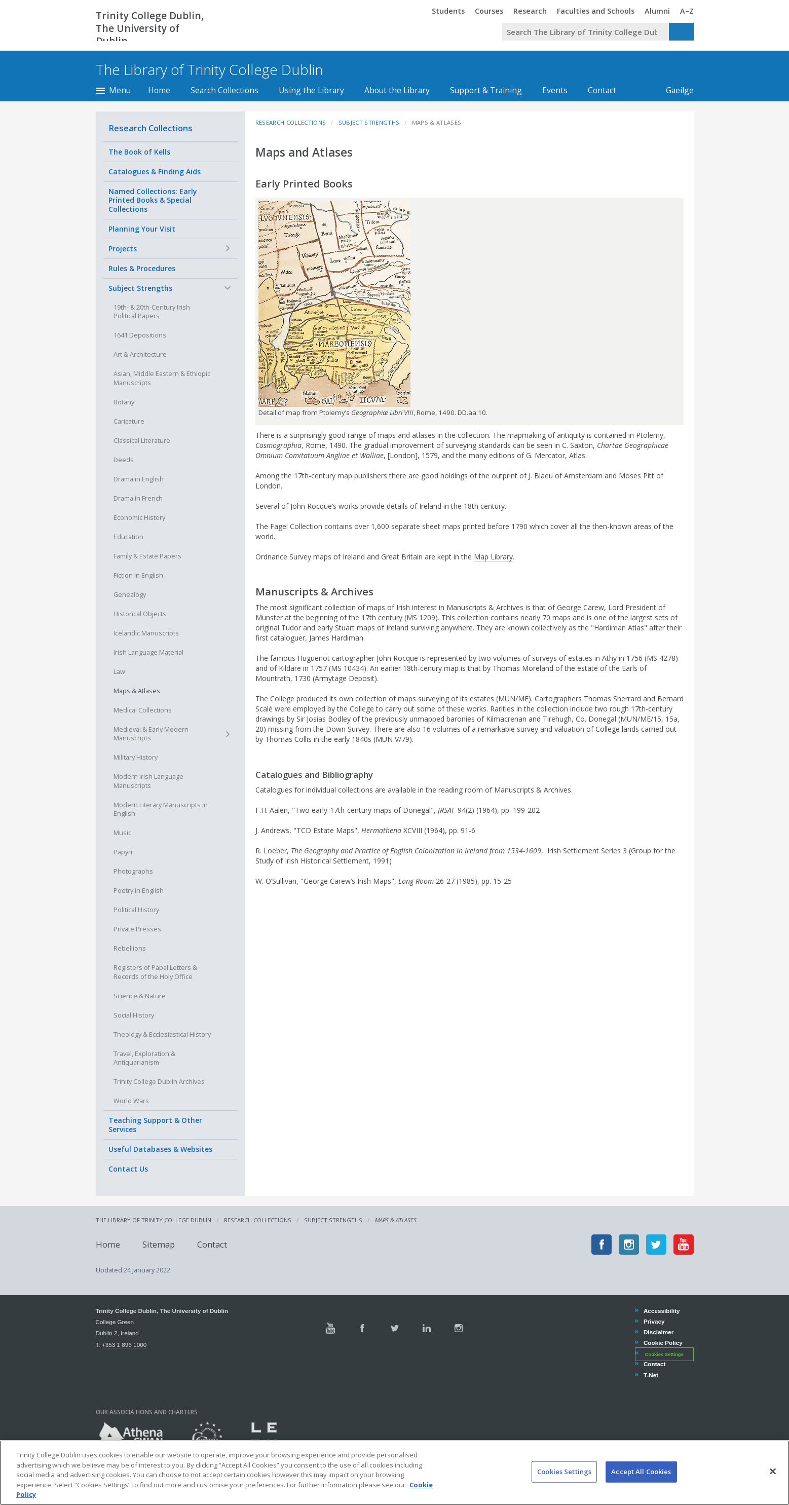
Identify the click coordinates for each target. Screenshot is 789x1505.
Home (159, 90)
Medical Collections (143, 710)
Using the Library (311, 90)
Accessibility (661, 1310)
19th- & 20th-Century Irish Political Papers (152, 312)
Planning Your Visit (141, 229)
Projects (122, 248)
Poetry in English (139, 890)
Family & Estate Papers (147, 556)
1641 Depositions (140, 335)
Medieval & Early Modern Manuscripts (151, 734)
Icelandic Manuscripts (146, 633)
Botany (124, 402)
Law (119, 671)
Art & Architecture (140, 354)
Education (128, 537)
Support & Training (486, 90)
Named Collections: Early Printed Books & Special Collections (152, 200)
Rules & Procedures (141, 268)
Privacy (654, 1321)
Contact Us (128, 1169)
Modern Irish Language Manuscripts (148, 781)
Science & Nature (140, 996)
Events (555, 90)
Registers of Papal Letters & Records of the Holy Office (155, 972)
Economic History (139, 517)
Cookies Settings (664, 1354)
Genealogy (130, 594)
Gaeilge (675, 90)
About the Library (397, 90)
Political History (136, 910)
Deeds (124, 460)
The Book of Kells (139, 152)
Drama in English (139, 479)
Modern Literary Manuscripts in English (161, 809)
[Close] (773, 1485)
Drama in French (138, 498)
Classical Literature (142, 440)
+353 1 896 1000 (124, 1344)
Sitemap (158, 1244)
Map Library (493, 556)
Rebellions (130, 948)
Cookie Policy (663, 1342)
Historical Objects (140, 614)
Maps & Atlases (137, 691)
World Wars (131, 1101)
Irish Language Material (148, 652)
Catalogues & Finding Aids (154, 171)
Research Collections (150, 128)
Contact (602, 90)
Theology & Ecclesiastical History (162, 1034)
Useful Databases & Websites (160, 1149)
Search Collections (224, 90)
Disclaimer (658, 1332)
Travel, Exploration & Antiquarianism (144, 1058)
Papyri (123, 852)
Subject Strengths (140, 288)
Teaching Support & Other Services (155, 1124)
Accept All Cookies (641, 1485)
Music (122, 833)
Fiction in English (138, 575)
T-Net (650, 1375)
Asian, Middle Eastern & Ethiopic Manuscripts (162, 378)
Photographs (133, 871)
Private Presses (137, 929)
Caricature (129, 421)
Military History (136, 757)
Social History (134, 1015)
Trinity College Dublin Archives (159, 1081)
